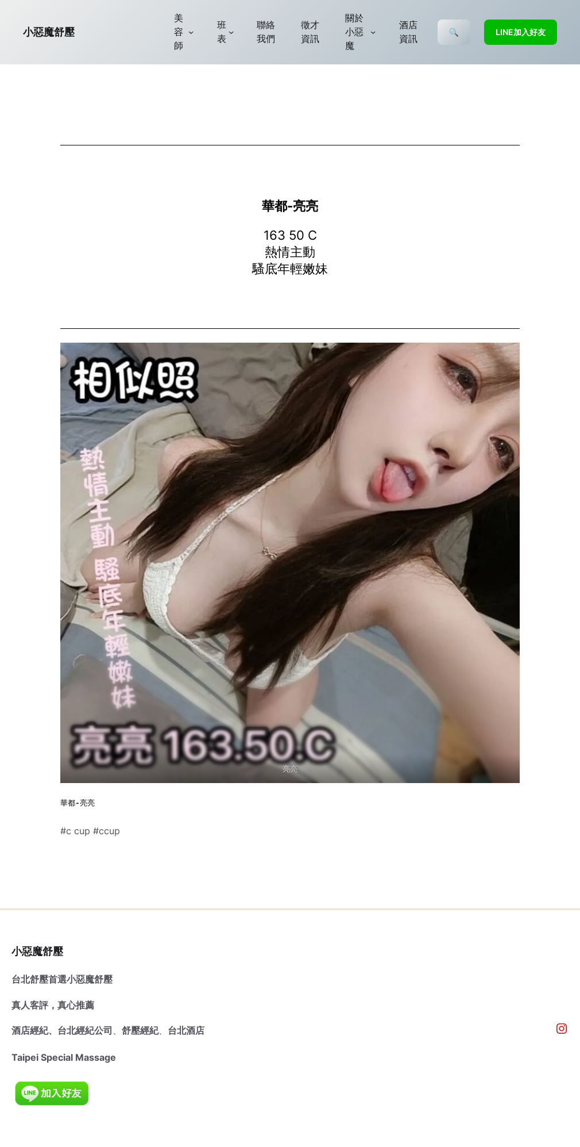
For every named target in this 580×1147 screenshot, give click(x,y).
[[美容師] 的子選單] (191, 31)
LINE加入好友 (521, 32)
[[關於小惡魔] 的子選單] (373, 31)
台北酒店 (186, 1030)
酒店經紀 (29, 1030)
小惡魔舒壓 (49, 32)
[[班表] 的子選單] (231, 31)
